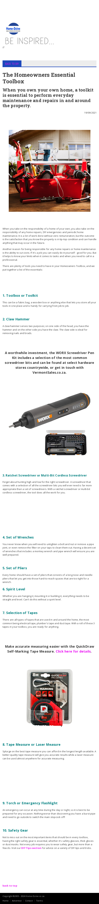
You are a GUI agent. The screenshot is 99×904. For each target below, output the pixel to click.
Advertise (17, 900)
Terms (39, 900)
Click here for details (73, 651)
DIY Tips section (31, 848)
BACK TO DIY (12, 63)
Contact (29, 900)
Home (6, 900)
